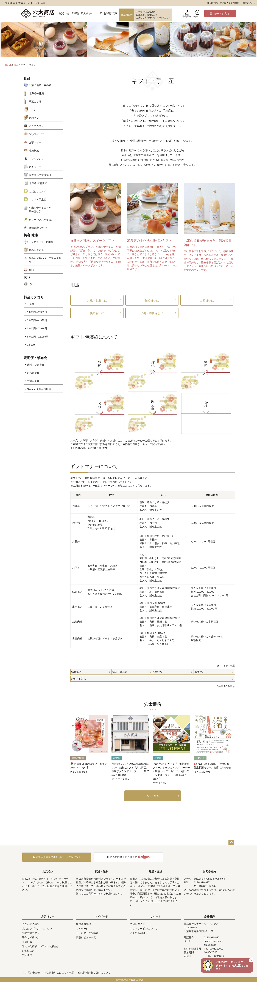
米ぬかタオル (36, 250)
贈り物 (75, 13)
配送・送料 (101, 871)
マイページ (101, 916)
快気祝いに (97, 313)
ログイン (197, 14)
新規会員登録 (83, 924)
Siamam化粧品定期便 (39, 389)
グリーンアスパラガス (41, 219)
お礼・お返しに (97, 300)
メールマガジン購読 (87, 933)
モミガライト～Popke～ (42, 241)
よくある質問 (137, 933)
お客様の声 (110, 13)
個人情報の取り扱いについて (94, 972)
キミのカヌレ (36, 126)
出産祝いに (207, 300)
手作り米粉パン (31, 937)
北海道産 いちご (38, 227)
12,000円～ (33, 344)
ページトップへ (231, 842)
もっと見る (152, 795)
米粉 (31, 270)
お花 (27, 277)
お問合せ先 (209, 871)
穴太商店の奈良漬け (40, 175)
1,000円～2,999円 (37, 312)
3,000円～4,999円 (37, 320)
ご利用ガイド (49, 886)
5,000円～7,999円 (37, 328)
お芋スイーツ (36, 142)
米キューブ (35, 166)
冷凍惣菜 (34, 150)
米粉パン (34, 117)
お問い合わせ (249, 3)
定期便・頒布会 (35, 358)
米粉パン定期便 (35, 364)
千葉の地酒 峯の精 (40, 85)
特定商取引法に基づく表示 (59, 972)
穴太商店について (91, 13)
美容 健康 (31, 235)
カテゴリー (47, 916)
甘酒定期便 (33, 381)
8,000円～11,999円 (37, 336)
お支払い (47, 871)
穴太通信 (27, 955)
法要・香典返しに (152, 313)
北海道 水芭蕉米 (38, 183)
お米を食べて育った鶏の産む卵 (40, 209)
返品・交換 (155, 871)
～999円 (31, 304)
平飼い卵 (27, 941)
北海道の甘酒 (36, 93)
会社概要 (209, 916)
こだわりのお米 (37, 191)
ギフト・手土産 (37, 199)
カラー (31, 284)
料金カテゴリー (35, 297)
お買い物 (63, 13)
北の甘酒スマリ (31, 933)
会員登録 (187, 14)
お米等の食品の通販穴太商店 (129, 979)
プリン (32, 109)
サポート (155, 916)
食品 (16, 65)
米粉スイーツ (36, 134)
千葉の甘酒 (35, 101)
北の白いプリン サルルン (37, 928)
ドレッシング (36, 158)
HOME (8, 65)
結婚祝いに (152, 300)
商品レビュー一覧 (86, 937)
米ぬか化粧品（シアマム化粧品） (45, 260)
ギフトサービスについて (143, 928)
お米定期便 (33, 372)
